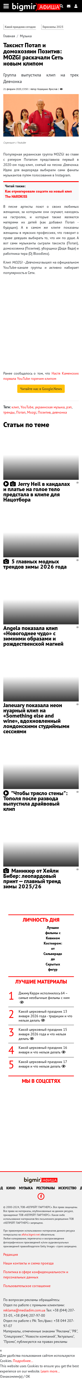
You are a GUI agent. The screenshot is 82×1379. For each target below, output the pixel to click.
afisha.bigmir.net (30, 1234)
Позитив (44, 412)
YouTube (27, 407)
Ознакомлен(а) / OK (15, 1376)
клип (15, 407)
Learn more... (50, 1371)
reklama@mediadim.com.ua (24, 1310)
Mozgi (31, 412)
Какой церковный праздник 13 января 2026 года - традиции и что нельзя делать (45, 1016)
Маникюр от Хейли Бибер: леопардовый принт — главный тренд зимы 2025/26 (32, 878)
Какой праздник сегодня (20, 27)
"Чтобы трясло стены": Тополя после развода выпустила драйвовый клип (35, 800)
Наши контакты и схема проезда (28, 1263)
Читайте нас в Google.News (41, 389)
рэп (69, 407)
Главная (9, 36)
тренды (9, 412)
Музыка (26, 36)
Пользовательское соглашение (27, 1286)
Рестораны (45, 1188)
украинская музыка (50, 407)
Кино (11, 1188)
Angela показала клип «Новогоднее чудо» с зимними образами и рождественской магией (33, 635)
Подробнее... (23, 1361)
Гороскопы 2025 (53, 27)
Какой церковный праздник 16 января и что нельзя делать (43, 1049)
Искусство (67, 1188)
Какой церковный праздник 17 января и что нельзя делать (43, 1064)
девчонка (59, 412)
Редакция (10, 1254)
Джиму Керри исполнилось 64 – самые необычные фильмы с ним (44, 997)
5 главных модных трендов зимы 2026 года (35, 564)
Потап (21, 412)
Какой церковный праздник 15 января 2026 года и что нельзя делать (43, 1034)
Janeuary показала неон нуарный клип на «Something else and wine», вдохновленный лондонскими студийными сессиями (36, 718)
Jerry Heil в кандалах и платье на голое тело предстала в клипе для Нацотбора (36, 491)
